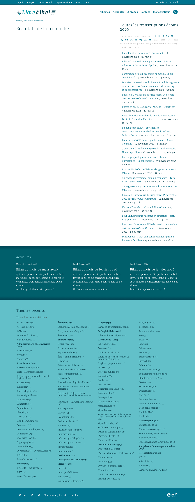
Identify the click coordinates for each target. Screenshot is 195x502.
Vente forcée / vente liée (153, 433)
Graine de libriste (68, 421)
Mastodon (105, 376)
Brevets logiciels (27, 391)
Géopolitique (66, 417)
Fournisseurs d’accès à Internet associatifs (74, 387)
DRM (21, 472)
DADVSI (22, 455)
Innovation (65, 451)
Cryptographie (25, 442)
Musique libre (107, 397)
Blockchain (24, 386)
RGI (142, 335)
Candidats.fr (24, 404)
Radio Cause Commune (111, 474)
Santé (143, 344)
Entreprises (66, 344)
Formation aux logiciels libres (74, 382)
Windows (145, 465)
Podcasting (105, 461)
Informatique (66, 434)
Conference (24, 433)
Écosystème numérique (71, 331)
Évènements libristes (70, 365)
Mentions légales (53, 495)
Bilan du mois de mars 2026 (37, 269)
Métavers (104, 384)
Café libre (24, 399)
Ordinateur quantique (110, 427)
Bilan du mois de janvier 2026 (152, 269)
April (20, 2)
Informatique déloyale (71, 438)
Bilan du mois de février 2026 (95, 269)
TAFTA (144, 395)
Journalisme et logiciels (71, 481)
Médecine (104, 380)
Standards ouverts (150, 378)
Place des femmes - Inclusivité (116, 453)
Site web (145, 361)
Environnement (67, 348)
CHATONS (24, 416)
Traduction (146, 416)
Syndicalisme (147, 390)
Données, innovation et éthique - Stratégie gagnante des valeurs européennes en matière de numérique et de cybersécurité (150, 86)
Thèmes (105, 12)
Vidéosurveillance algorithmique (157, 442)
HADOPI (64, 425)
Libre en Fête (106, 344)
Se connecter (71, 495)
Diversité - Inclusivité (29, 468)
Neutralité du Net (109, 401)
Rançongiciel (147, 322)
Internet (64, 468)
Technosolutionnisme (151, 403)
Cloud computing (27, 421)
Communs (24, 425)
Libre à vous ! (45, 2)
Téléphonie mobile (150, 407)
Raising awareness (109, 478)
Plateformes (105, 457)
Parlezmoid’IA (107, 440)
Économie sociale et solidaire (74, 327)
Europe (63, 361)
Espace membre (67, 352)
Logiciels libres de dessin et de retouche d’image (113, 357)
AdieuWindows (26, 339)
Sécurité (144, 352)
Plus (78, 2)
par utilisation (40, 317)
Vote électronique (150, 452)
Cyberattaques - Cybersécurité (34, 450)
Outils (88, 2)
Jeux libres (64, 476)
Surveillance (147, 386)
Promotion (105, 470)
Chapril (22, 412)
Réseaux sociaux (149, 331)
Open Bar (105, 410)
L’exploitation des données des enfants (143, 53)
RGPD (144, 339)
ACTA (21, 331)
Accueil (19, 21)
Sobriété (145, 365)
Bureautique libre (27, 395)
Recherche (146, 327)
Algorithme (24, 350)
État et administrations (71, 356)
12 (155, 36)
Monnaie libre (106, 393)
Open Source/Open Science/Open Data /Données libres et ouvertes (114, 416)
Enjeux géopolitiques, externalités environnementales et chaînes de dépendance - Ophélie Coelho (147, 131)
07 (122, 39)
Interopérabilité (68, 472)
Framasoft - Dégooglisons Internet (75, 403)
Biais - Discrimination (30, 371)
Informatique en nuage (71, 442)
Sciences (145, 348)
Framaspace (65, 408)
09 (167, 36)
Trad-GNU (146, 412)
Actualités (118, 12)
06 (126, 39)
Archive (22, 359)
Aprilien (22, 354)
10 (163, 36)
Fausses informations (70, 373)
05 (131, 39)
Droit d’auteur (26, 476)
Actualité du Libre (27, 335)
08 (172, 36)
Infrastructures (67, 446)
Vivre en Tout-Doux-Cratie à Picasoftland (145, 207)
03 (140, 39)
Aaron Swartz (25, 322)
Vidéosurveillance (149, 437)
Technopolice (147, 399)
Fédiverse (64, 378)
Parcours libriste (108, 436)
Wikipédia (146, 461)
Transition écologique (152, 429)
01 (150, 39)
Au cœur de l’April (28, 367)
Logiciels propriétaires (111, 363)
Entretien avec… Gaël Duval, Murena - (148, 107)
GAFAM (63, 412)
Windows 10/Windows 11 (153, 470)
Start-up (145, 382)
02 (145, 39)
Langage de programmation (113, 327)
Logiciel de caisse (108, 352)
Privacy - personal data (111, 465)
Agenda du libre (64, 2)
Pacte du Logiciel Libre (111, 431)
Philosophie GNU (109, 448)
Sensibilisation (148, 356)
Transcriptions (161, 12)
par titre (24, 317)
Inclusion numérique (70, 429)
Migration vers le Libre (111, 388)
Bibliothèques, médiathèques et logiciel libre (33, 377)
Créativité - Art (26, 438)
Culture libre (25, 446)
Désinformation (27, 459)
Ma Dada (104, 367)
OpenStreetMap (108, 423)
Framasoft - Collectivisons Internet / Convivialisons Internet (75, 395)
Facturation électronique (71, 369)
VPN (142, 457)
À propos (132, 12)
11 (159, 36)
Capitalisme (24, 408)
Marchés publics (108, 371)
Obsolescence (106, 405)
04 (136, 39)
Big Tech (23, 382)
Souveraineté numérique (153, 373)
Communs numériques (30, 429)
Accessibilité (25, 327)
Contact (145, 12)
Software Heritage (149, 369)
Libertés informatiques (112, 335)
